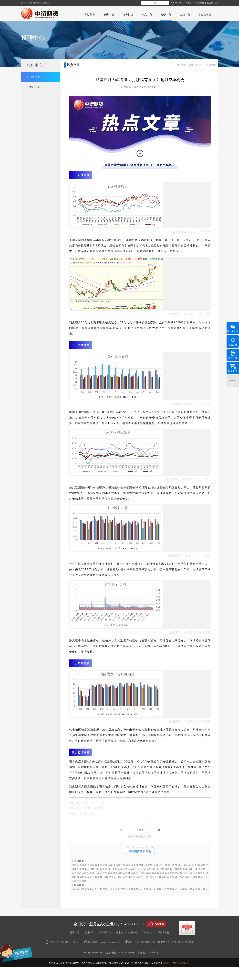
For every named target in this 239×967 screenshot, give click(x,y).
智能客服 (177, 3)
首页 (191, 65)
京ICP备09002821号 (93, 952)
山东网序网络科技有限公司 (176, 963)
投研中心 (199, 65)
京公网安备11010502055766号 (119, 952)
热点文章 (34, 76)
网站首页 (89, 14)
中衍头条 (34, 87)
